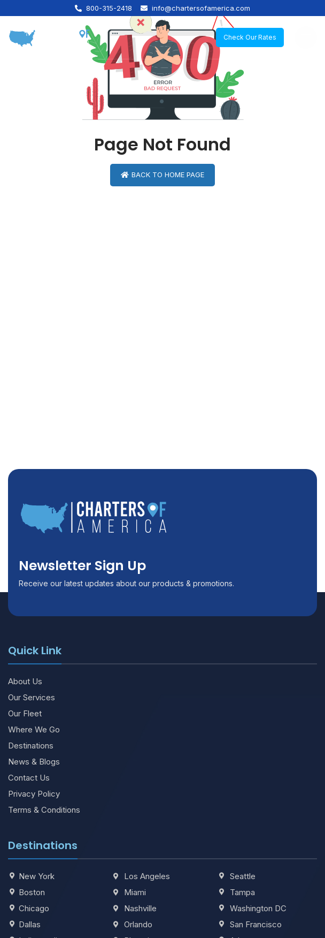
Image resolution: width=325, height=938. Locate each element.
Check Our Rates (249, 37)
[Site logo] (49, 36)
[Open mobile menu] (305, 37)
